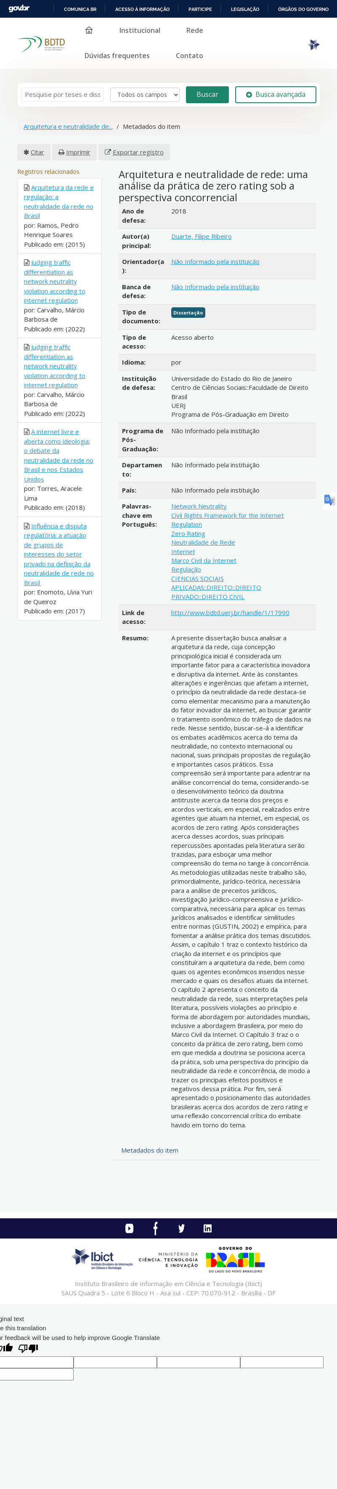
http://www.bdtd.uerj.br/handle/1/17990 (230, 612)
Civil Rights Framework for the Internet (227, 515)
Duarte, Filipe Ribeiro (201, 236)
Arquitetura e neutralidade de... (68, 126)
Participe (200, 9)
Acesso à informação (142, 9)
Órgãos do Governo (303, 9)
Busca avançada (275, 94)
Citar (37, 152)
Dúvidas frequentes (117, 55)
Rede (194, 30)
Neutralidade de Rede (203, 542)
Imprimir (78, 152)
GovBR (18, 9)
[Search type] (145, 95)
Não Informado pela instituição (215, 261)
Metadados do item (149, 1150)
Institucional (139, 30)
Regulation (186, 524)
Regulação (186, 569)
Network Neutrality (199, 506)
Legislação (245, 9)
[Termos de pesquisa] (62, 94)
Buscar (207, 94)
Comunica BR (80, 9)
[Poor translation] (28, 1349)
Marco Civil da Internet (203, 560)
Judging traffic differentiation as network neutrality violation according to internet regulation (54, 281)
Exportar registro (138, 152)
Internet (183, 551)
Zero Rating (188, 533)
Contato (189, 55)
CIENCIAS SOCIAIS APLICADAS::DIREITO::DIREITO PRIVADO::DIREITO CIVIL (216, 587)
